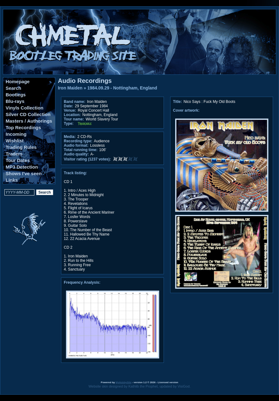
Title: (178, 101)
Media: (70, 137)
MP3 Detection (22, 167)
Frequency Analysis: (82, 282)
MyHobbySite (123, 382)
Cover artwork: (186, 110)
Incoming (16, 134)
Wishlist (14, 140)
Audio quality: (76, 154)
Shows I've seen (24, 173)
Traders (14, 153)
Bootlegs (16, 94)
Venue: (70, 110)
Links (12, 180)
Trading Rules (21, 147)
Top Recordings (23, 127)
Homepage (18, 81)
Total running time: (81, 150)
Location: (72, 115)
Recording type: (78, 141)
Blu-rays (15, 101)
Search (13, 88)
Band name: (74, 101)
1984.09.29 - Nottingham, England (122, 87)
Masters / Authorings (29, 121)
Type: (69, 123)
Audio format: (76, 145)
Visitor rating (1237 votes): (87, 159)
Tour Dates (18, 160)
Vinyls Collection (24, 107)
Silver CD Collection (28, 114)
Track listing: (75, 173)
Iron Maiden (70, 87)
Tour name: (74, 119)
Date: (68, 106)
